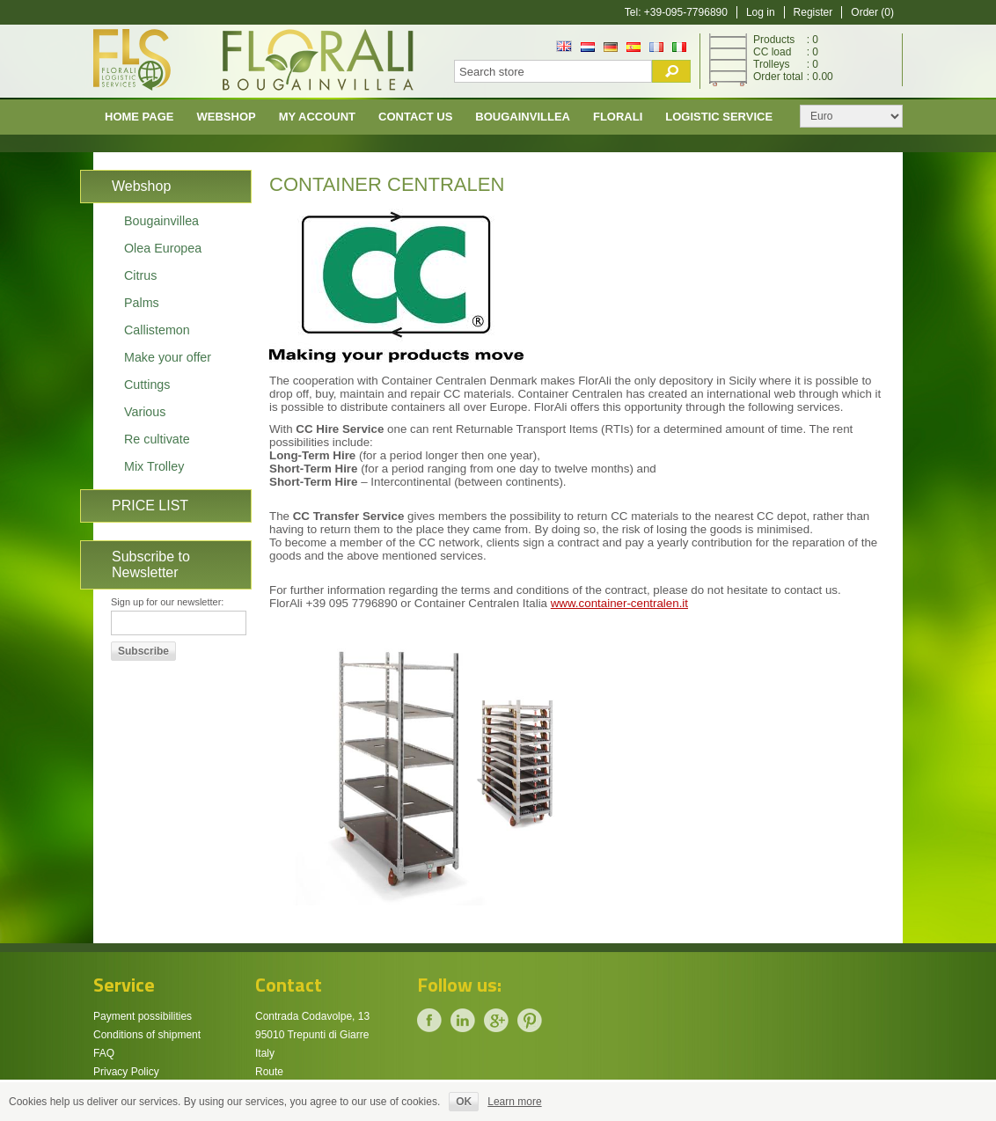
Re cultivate (157, 439)
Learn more (514, 1101)
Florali (617, 116)
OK (464, 1101)
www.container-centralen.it (619, 603)
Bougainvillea (522, 116)
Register (813, 12)
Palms (141, 303)
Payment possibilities (142, 1016)
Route (269, 1072)
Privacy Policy (126, 1072)
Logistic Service (719, 116)
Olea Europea (162, 248)
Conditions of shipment (147, 1035)
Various (144, 412)
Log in (760, 12)
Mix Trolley (154, 466)
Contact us (415, 116)
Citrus (140, 275)
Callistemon (157, 330)
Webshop (226, 116)
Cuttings (147, 384)
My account (317, 116)
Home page (139, 116)
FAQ (103, 1053)
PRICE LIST (150, 505)
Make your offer (167, 357)
